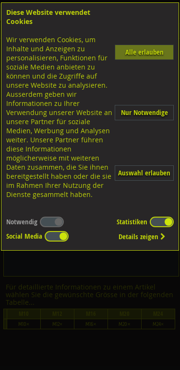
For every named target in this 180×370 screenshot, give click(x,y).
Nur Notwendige (144, 112)
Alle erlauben (144, 52)
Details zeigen (142, 236)
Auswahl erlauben (144, 173)
